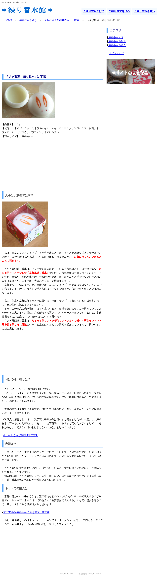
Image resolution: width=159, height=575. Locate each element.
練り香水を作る (117, 41)
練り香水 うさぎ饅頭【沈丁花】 (20, 435)
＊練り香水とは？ (93, 11)
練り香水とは (115, 37)
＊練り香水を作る (119, 11)
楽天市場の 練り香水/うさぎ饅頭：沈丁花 (26, 512)
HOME (8, 20)
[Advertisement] (52, 48)
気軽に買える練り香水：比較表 (61, 20)
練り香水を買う (28, 20)
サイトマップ (116, 53)
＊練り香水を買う (144, 11)
